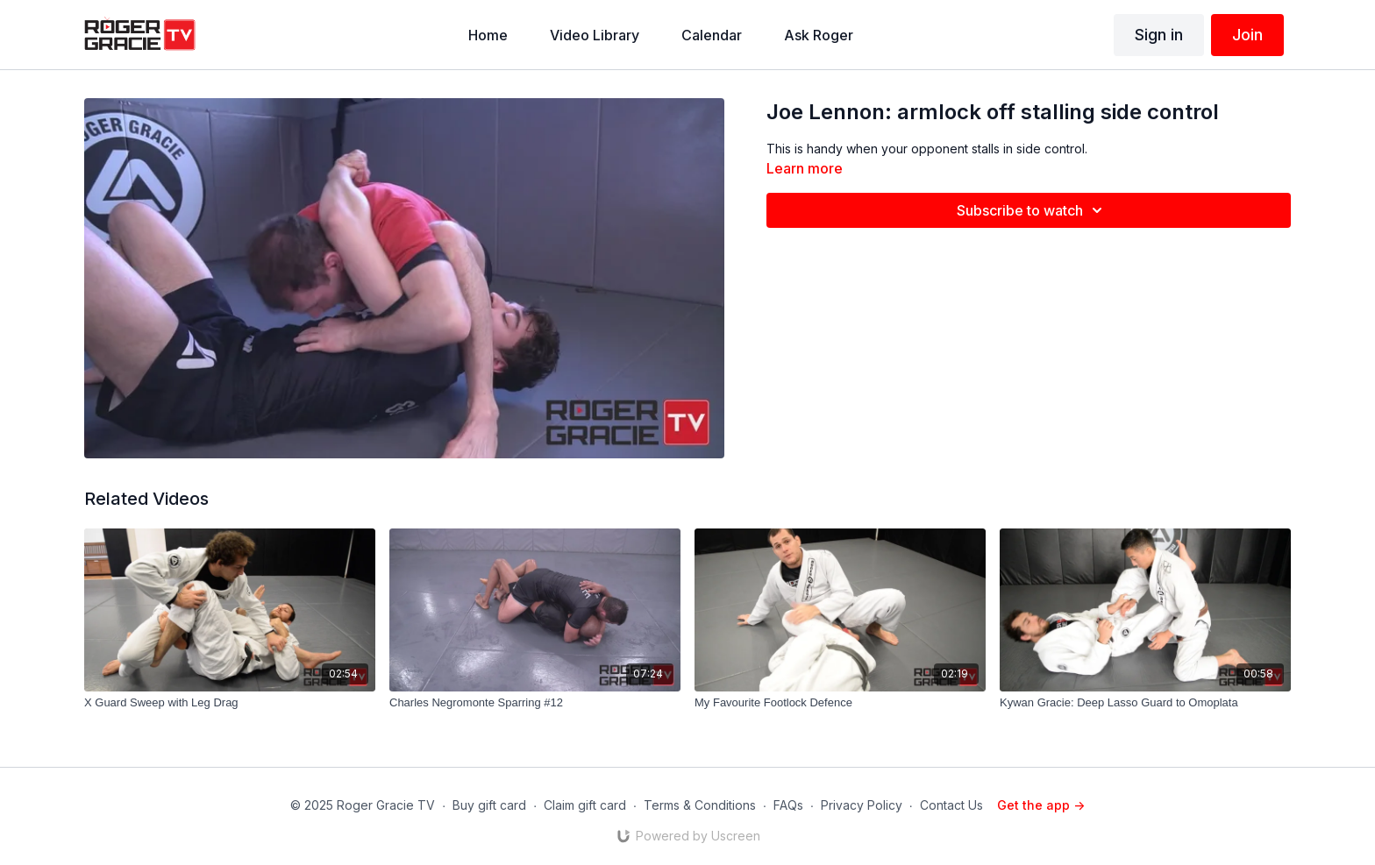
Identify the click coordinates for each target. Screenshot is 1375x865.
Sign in (1159, 34)
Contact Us (951, 805)
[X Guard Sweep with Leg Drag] (229, 703)
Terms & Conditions (700, 805)
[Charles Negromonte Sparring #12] (534, 703)
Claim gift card (585, 805)
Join (1247, 34)
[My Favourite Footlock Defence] (840, 703)
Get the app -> (1041, 805)
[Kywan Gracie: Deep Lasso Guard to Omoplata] (1145, 703)
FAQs (788, 805)
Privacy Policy (861, 805)
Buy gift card (489, 805)
